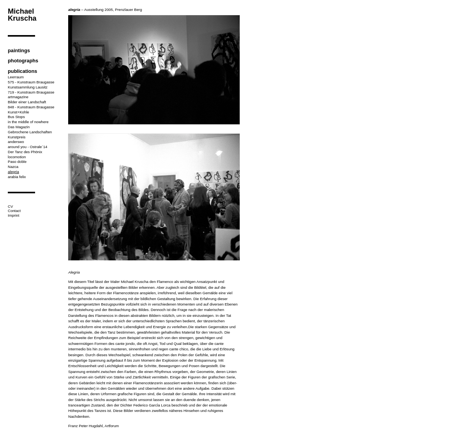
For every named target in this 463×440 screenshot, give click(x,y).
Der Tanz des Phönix (25, 152)
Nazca (13, 166)
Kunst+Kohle (18, 112)
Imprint (13, 215)
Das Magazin (19, 127)
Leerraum (16, 77)
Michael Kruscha (22, 14)
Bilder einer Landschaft (27, 102)
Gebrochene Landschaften (30, 132)
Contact (14, 211)
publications (22, 71)
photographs (23, 61)
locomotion (17, 157)
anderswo (16, 142)
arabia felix (17, 177)
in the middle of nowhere (28, 122)
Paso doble (17, 161)
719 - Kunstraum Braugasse (31, 92)
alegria (13, 172)
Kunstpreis (16, 137)
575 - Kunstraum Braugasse (31, 82)
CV (10, 206)
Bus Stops (16, 117)
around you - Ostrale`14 (27, 147)
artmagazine (18, 97)
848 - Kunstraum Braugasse (31, 107)
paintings (19, 50)
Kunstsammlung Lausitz (28, 87)
